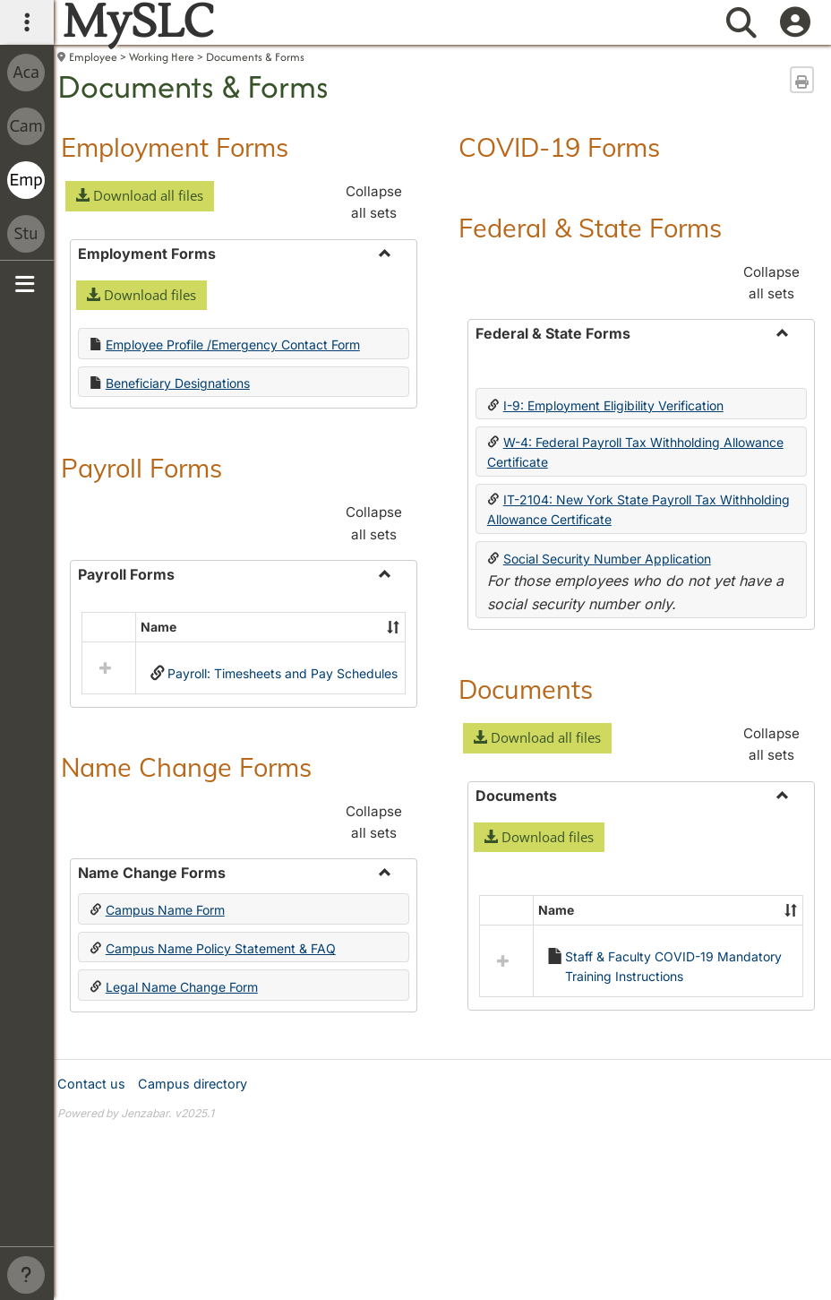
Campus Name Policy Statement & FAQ (221, 1116)
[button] (139, 196)
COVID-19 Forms (559, 147)
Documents (525, 689)
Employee (93, 56)
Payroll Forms (141, 468)
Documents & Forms (255, 56)
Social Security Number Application (607, 558)
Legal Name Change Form (182, 1155)
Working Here (161, 56)
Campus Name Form (165, 1079)
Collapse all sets (374, 202)
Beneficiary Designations (178, 383)
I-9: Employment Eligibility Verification (613, 405)
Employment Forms (174, 147)
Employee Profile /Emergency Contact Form (233, 344)
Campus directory (192, 1252)
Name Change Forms (186, 935)
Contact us (91, 1252)
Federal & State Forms (590, 227)
